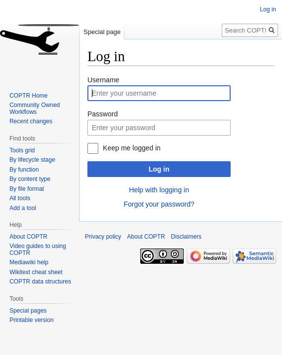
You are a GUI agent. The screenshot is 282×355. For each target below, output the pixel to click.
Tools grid (22, 150)
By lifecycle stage (32, 159)
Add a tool (22, 208)
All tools (19, 198)
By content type (29, 179)
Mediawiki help (28, 262)
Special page (102, 32)
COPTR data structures (40, 281)
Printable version (31, 320)
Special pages (27, 310)
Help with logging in (159, 190)
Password (102, 114)
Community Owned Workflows (34, 108)
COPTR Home (28, 95)
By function (24, 169)
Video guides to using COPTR (37, 249)
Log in (159, 169)
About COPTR (28, 236)
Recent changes (30, 121)
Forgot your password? (158, 204)
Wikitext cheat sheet (35, 272)
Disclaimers (186, 236)
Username (103, 80)
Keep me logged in (132, 148)
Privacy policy (103, 236)
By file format (26, 188)
